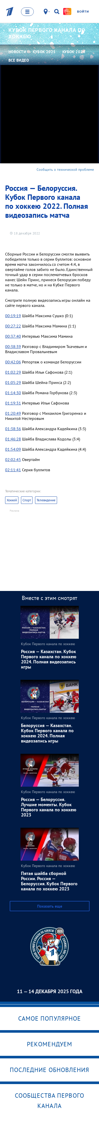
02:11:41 (13, 469)
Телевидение (46, 500)
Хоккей (12, 500)
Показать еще (49, 906)
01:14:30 (13, 392)
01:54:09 (13, 449)
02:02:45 (13, 459)
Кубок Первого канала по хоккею (46, 33)
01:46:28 (13, 438)
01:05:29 (13, 382)
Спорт (27, 500)
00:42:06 (13, 361)
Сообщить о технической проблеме (65, 169)
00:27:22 (13, 325)
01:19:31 (13, 403)
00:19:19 (13, 315)
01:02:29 (13, 372)
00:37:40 (13, 336)
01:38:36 (13, 428)
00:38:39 (13, 346)
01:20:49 (13, 413)
